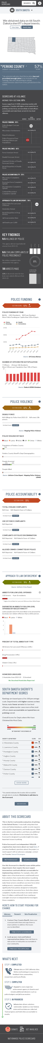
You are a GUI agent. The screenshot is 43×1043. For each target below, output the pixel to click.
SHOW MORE (21, 783)
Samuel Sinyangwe (18, 854)
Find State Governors (22, 932)
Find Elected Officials (19, 949)
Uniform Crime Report (15, 475)
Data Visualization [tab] (31, 914)
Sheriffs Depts (27, 27)
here (35, 847)
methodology (11, 860)
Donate (14, 1029)
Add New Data (21, 804)
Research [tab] (17, 914)
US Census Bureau (35, 357)
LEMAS (38, 477)
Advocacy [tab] (7, 914)
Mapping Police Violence (32, 431)
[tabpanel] (21, 934)
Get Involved (32, 1029)
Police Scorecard (6, 3)
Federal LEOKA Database (32, 387)
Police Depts (15, 27)
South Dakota (20, 10)
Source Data (29, 860)
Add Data (15, 425)
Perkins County (13, 66)
